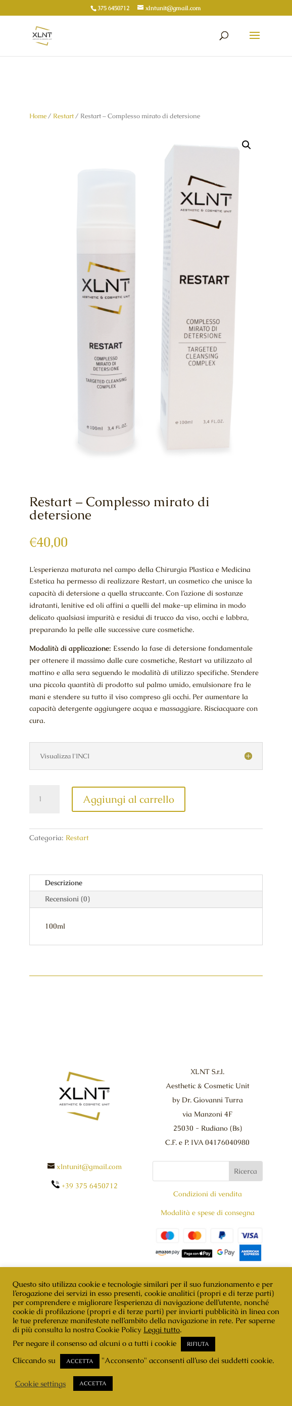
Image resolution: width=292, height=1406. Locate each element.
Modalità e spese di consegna (208, 1212)
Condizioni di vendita (207, 1193)
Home (37, 116)
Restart (63, 116)
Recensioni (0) (67, 898)
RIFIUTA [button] (198, 1343)
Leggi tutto (161, 1329)
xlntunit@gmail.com (89, 1166)
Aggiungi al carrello (128, 799)
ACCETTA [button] (79, 1361)
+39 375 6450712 (85, 1185)
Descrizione (63, 882)
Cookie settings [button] (40, 1383)
